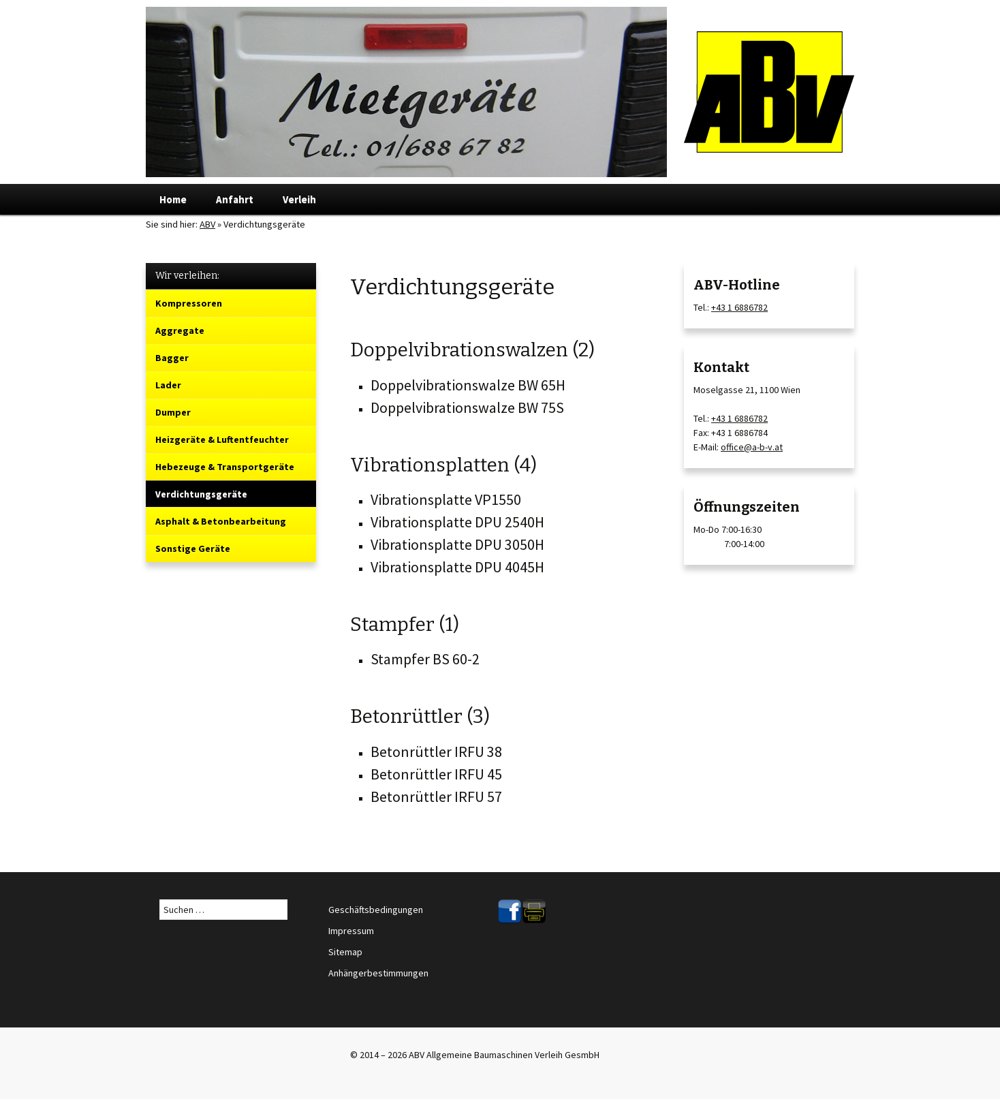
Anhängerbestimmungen (378, 973)
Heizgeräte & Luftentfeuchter (222, 439)
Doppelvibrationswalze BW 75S (467, 407)
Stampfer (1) (404, 624)
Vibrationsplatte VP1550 (446, 499)
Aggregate (179, 330)
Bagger (172, 358)
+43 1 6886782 (739, 307)
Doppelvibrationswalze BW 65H (468, 384)
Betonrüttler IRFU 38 (436, 751)
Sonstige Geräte (192, 548)
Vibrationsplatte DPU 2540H (457, 521)
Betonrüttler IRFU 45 (436, 774)
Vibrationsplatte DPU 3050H (457, 544)
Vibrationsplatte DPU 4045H (457, 566)
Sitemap (345, 952)
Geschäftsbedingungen (375, 909)
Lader (168, 385)
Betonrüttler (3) (420, 716)
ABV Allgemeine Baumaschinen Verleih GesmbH (504, 1055)
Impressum (351, 931)
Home (173, 199)
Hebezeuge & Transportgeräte (224, 467)
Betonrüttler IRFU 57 (436, 796)
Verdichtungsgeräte (201, 494)
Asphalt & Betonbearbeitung (220, 521)
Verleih (299, 199)
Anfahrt (234, 199)
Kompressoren (188, 303)
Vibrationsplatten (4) (443, 465)
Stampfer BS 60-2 (425, 658)
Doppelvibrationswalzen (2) (472, 350)
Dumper (173, 412)
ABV (207, 224)
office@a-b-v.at (752, 447)
